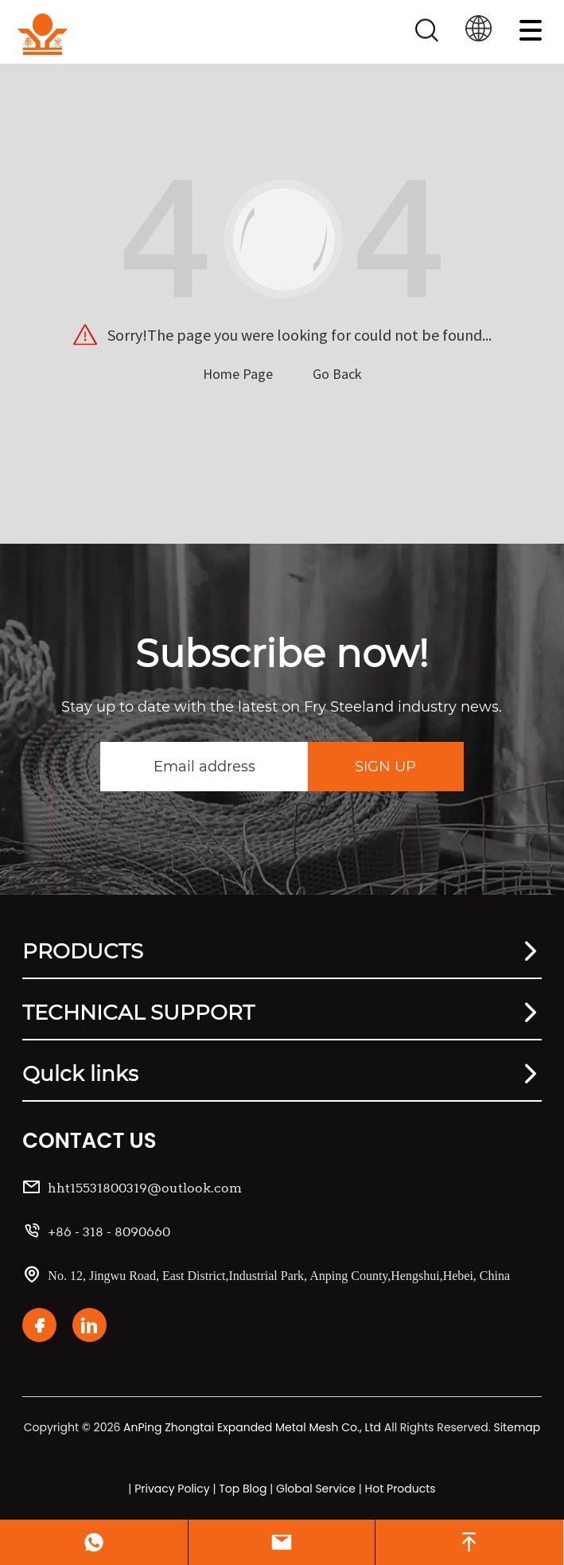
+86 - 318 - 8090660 (109, 1231)
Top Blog (242, 1489)
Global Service (316, 1489)
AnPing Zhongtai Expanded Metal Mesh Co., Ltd (252, 1427)
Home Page (238, 374)
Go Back (337, 374)
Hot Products (400, 1489)
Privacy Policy (172, 1489)
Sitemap (516, 1427)
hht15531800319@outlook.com (145, 1188)
